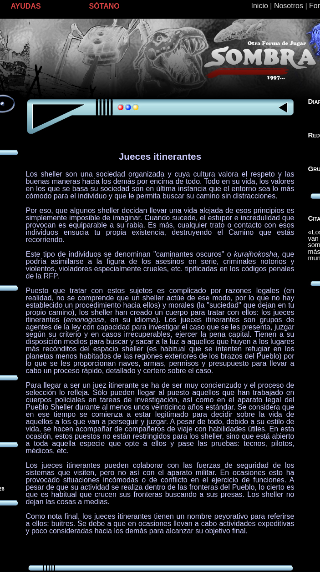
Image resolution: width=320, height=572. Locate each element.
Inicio (259, 6)
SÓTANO (104, 6)
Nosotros (288, 6)
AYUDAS (26, 6)
